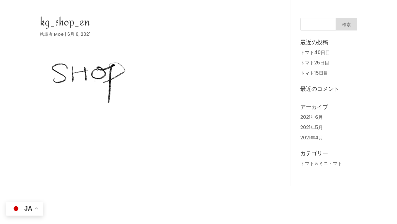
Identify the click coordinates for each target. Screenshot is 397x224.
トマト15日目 (314, 73)
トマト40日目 (315, 52)
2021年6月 (311, 117)
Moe (59, 34)
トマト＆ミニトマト (321, 163)
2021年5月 (311, 127)
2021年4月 (311, 137)
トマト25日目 (314, 62)
